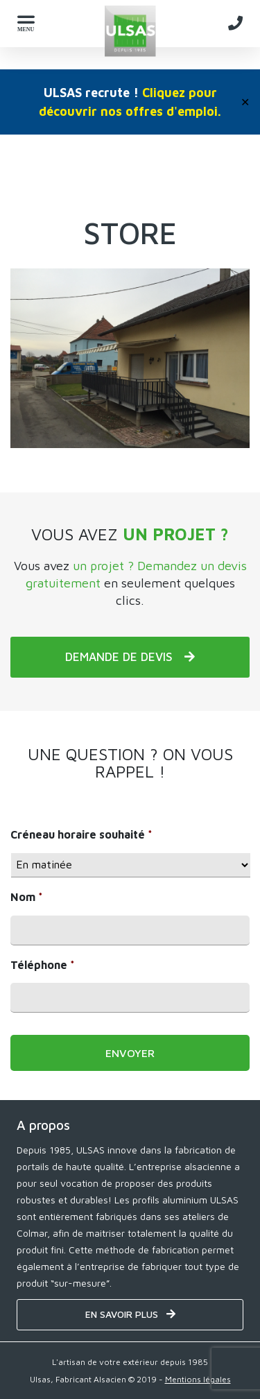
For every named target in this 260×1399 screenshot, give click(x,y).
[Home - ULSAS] (130, 31)
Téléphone (42, 965)
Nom (26, 897)
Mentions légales (198, 1379)
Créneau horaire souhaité (81, 834)
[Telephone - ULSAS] (235, 23)
